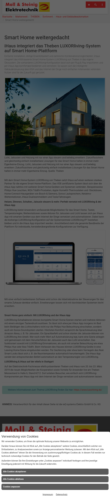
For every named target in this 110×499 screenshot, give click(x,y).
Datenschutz (61, 494)
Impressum (48, 494)
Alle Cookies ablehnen (13, 479)
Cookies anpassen (11, 487)
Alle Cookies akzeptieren (14, 471)
